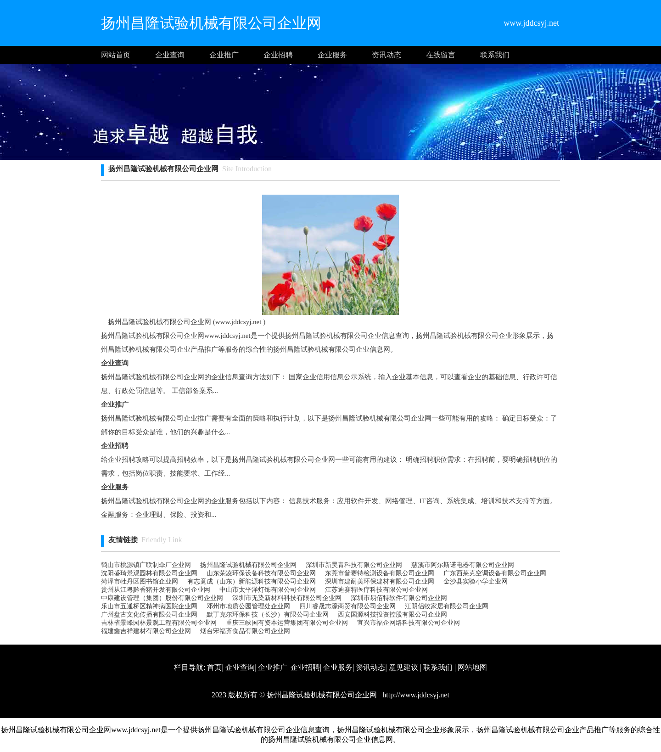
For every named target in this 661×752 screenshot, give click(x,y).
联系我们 (495, 55)
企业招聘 (278, 55)
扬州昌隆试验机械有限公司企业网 (248, 564)
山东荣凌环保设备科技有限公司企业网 (261, 573)
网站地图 (472, 667)
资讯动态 (386, 55)
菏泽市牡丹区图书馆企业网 (139, 581)
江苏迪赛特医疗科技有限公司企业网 (376, 589)
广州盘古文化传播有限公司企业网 (149, 614)
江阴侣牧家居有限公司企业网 (446, 606)
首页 (214, 667)
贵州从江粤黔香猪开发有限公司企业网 (155, 589)
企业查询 (170, 55)
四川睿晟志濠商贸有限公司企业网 (347, 606)
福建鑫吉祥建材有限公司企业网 (146, 631)
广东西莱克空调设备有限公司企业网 (494, 573)
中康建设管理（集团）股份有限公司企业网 (162, 598)
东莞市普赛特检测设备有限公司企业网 (379, 573)
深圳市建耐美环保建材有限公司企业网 (379, 581)
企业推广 (224, 55)
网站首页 (115, 55)
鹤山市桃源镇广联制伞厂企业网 (146, 564)
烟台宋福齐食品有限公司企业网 (245, 631)
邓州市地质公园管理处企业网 (248, 606)
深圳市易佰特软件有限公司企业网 (399, 598)
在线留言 (440, 55)
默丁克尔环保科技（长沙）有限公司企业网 (268, 614)
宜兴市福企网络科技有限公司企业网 (408, 622)
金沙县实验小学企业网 (475, 581)
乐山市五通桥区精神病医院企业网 (149, 606)
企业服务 (332, 55)
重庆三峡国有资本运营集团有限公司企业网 (287, 622)
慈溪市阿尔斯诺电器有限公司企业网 (462, 564)
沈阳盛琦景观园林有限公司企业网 (149, 573)
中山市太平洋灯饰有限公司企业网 (267, 589)
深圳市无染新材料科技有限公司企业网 (287, 598)
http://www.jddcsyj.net (415, 695)
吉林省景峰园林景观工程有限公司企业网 (159, 622)
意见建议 (403, 667)
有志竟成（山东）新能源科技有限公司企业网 (251, 581)
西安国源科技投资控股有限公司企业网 (392, 614)
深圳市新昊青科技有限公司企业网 (354, 564)
